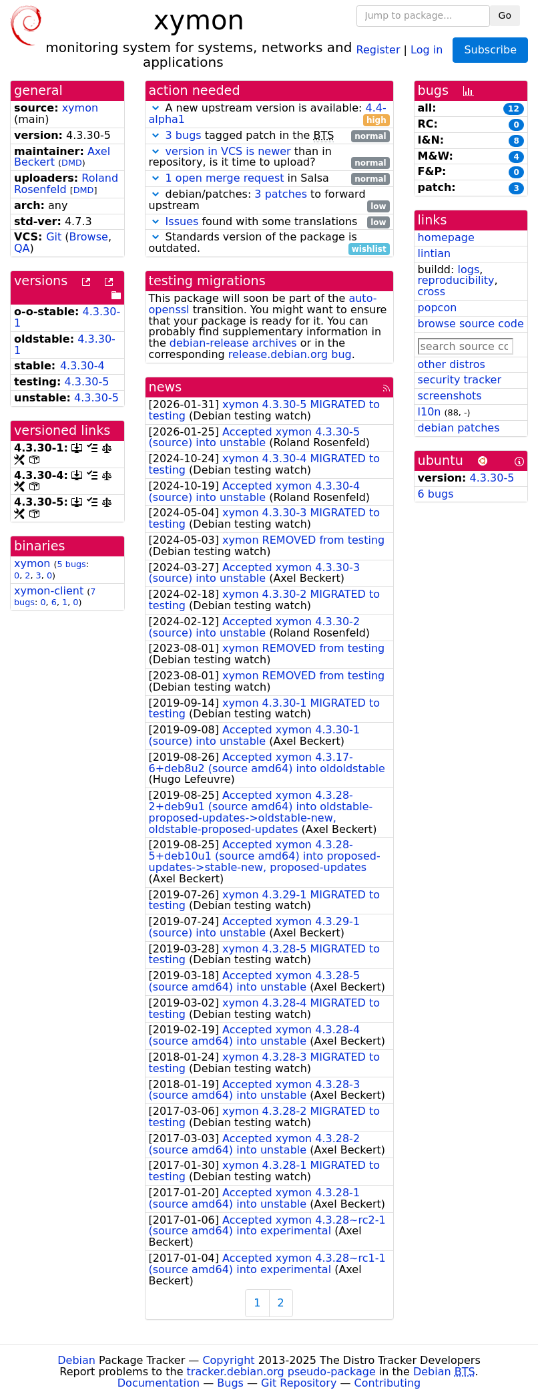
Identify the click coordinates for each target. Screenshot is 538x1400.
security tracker (460, 379)
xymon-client (48, 590)
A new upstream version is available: (269, 114)
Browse (88, 236)
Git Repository (298, 1383)
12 (513, 109)
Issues (182, 221)
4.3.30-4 (82, 365)
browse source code (471, 323)
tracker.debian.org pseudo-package (281, 1371)
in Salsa (269, 178)
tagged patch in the (269, 136)
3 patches (280, 194)
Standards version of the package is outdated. (269, 243)
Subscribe (490, 49)
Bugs (230, 1383)
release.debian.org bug (290, 354)
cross (431, 291)
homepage (446, 237)
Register (378, 49)
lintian (434, 253)
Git (53, 236)
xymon (80, 108)
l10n (429, 411)
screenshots (450, 395)
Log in (427, 49)
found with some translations (269, 222)
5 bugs (71, 564)
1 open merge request (225, 178)
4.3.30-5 (87, 381)
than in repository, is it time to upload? (269, 157)
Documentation (158, 1383)
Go (505, 15)
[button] (155, 108)
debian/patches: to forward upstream (269, 200)
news (165, 387)
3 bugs (184, 135)
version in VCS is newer (228, 151)
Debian (76, 1360)
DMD (71, 163)
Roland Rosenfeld (66, 184)
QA (22, 248)
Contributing (387, 1383)
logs (468, 269)
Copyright (228, 1360)
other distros (451, 364)
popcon (437, 307)
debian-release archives (233, 343)
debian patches (459, 427)
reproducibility (456, 280)
